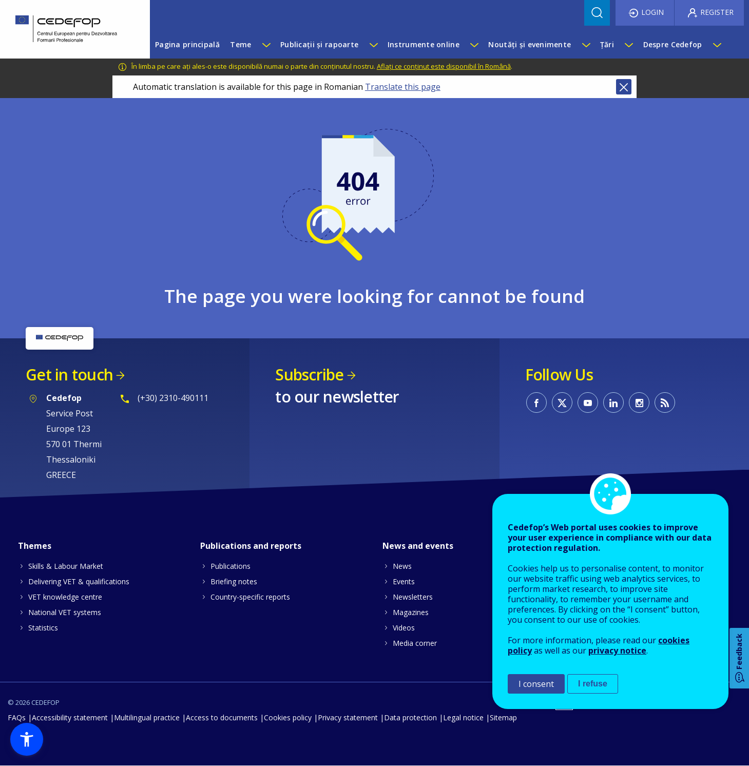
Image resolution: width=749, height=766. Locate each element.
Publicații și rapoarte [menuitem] (319, 44)
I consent (536, 684)
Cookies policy (288, 717)
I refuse (592, 683)
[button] (26, 739)
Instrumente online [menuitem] (423, 44)
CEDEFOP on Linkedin (613, 402)
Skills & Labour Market (65, 566)
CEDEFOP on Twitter (562, 402)
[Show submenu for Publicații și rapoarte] (373, 45)
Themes (34, 545)
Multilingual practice (147, 717)
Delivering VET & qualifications (78, 581)
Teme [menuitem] (240, 44)
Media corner (415, 643)
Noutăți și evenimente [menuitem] (529, 44)
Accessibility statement (70, 717)
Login (652, 12)
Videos (404, 628)
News (402, 566)
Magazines (411, 612)
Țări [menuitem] (607, 44)
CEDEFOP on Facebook (536, 402)
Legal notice (463, 717)
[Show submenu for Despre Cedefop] (716, 45)
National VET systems (64, 612)
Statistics (43, 628)
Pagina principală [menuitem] (187, 44)
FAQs (17, 717)
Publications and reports (250, 545)
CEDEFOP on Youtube (588, 402)
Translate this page (402, 86)
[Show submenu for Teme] (266, 45)
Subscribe (309, 374)
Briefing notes (233, 581)
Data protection (410, 717)
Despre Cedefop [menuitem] (672, 44)
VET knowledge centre (65, 597)
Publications (230, 566)
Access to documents (222, 717)
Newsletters (413, 597)
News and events (417, 545)
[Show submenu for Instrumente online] (474, 45)
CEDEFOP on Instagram (639, 402)
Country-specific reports (250, 597)
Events (404, 581)
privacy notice (617, 650)
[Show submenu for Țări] (628, 45)
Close (623, 86)
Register (717, 12)
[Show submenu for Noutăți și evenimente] (586, 45)
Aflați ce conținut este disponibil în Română (444, 66)
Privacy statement (348, 717)
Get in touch (69, 374)
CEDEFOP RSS (665, 402)
